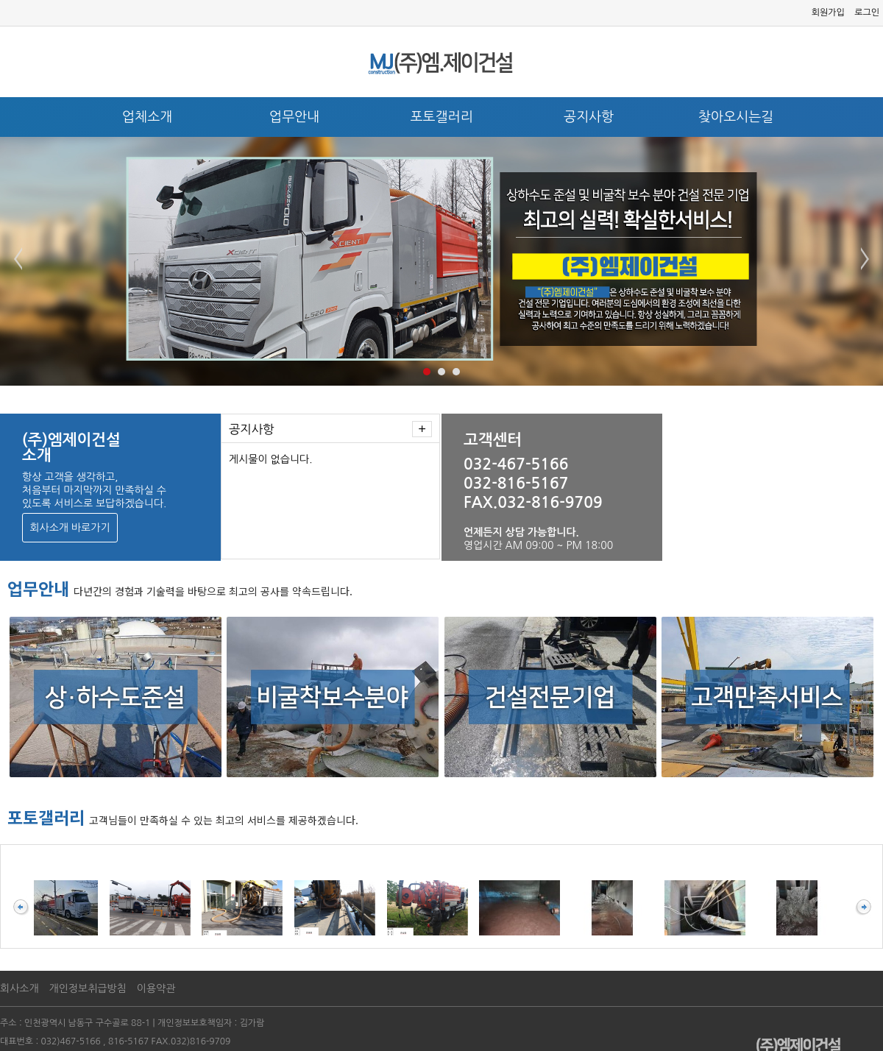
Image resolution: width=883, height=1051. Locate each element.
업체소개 (147, 117)
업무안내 (294, 117)
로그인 (866, 12)
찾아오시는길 (736, 117)
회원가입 (828, 12)
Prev (19, 259)
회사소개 (19, 988)
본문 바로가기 (0, 0)
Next (864, 259)
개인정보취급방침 (88, 988)
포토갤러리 (441, 117)
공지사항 (589, 117)
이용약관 (156, 988)
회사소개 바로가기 (69, 528)
